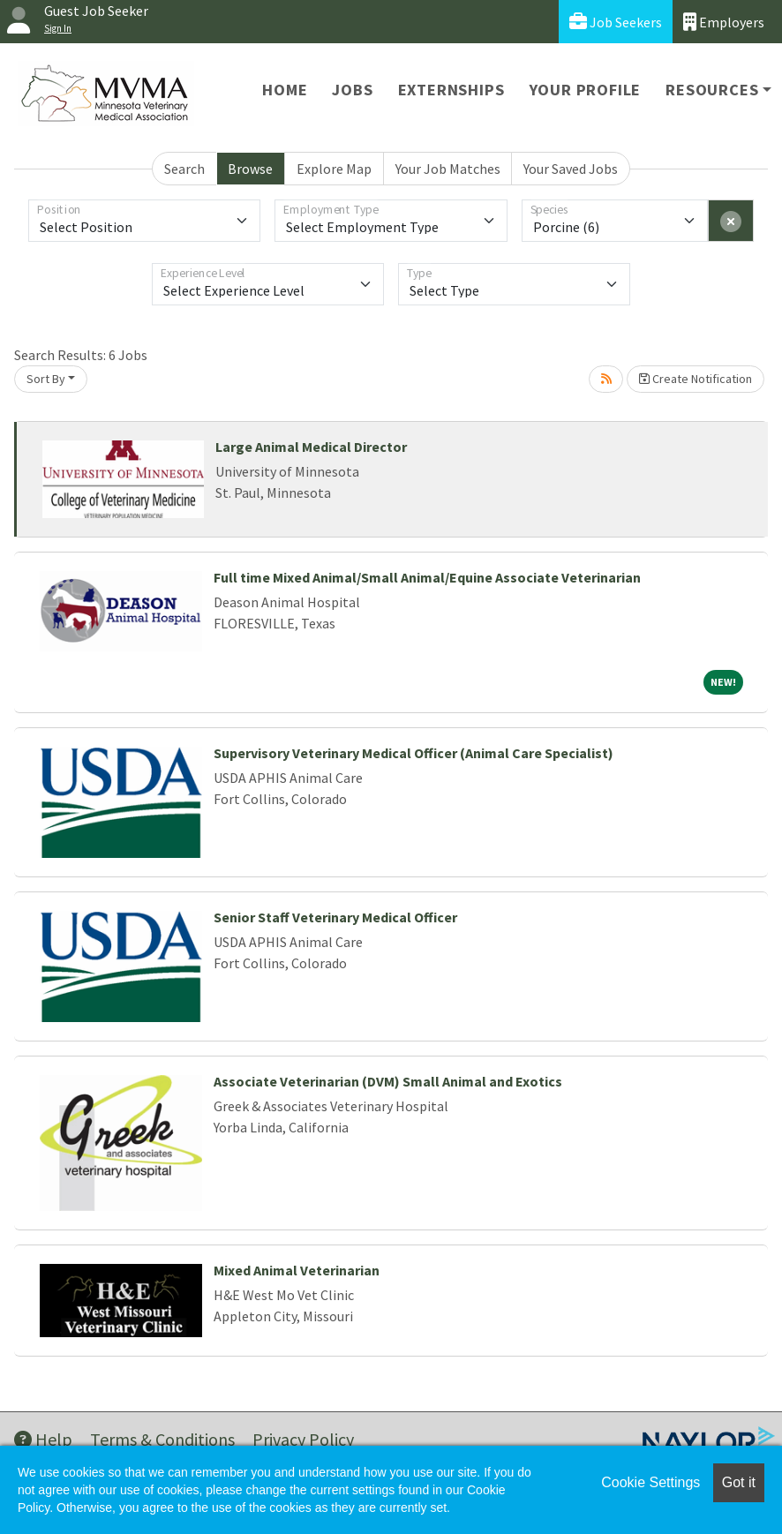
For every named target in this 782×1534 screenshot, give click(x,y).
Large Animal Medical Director (311, 446)
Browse (250, 168)
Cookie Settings (650, 1482)
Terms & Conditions (162, 1439)
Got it (739, 1482)
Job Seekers (615, 22)
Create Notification (695, 379)
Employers (723, 22)
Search (184, 168)
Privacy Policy (303, 1439)
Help (43, 1439)
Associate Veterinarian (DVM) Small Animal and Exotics (388, 1081)
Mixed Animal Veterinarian (297, 1270)
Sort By (45, 379)
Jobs (352, 89)
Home (284, 89)
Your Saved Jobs (570, 168)
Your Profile (586, 89)
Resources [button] (711, 89)
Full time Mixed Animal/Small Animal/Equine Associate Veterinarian (427, 577)
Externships (451, 89)
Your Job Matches (447, 168)
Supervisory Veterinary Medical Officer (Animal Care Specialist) (413, 753)
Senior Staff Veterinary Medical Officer (335, 917)
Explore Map (334, 168)
